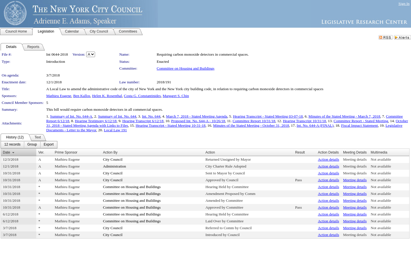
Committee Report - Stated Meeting (361, 121)
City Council (113, 159)
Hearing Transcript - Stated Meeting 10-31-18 (171, 125)
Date (6, 152)
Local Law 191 (115, 130)
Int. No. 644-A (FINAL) (315, 125)
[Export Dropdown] (48, 144)
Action (210, 152)
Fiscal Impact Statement (359, 125)
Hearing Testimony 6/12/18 (95, 121)
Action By (110, 152)
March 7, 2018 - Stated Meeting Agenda (196, 116)
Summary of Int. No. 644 (117, 116)
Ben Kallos (81, 96)
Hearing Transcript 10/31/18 (304, 121)
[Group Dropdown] (32, 144)
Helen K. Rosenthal (107, 96)
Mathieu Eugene (58, 96)
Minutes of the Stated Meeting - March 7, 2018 (344, 116)
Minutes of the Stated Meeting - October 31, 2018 (251, 125)
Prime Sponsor (66, 152)
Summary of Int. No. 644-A (71, 116)
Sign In (404, 3)
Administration (114, 166)
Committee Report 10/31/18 (254, 121)
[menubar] (29, 144)
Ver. (41, 152)
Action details (328, 159)
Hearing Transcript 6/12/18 (143, 121)
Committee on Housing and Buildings (185, 68)
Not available (381, 159)
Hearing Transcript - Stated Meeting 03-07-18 (268, 116)
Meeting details (355, 159)
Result (300, 152)
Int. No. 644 (151, 116)
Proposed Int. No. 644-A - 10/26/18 (198, 121)
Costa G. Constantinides (142, 96)
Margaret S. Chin (176, 96)
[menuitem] (12, 144)
